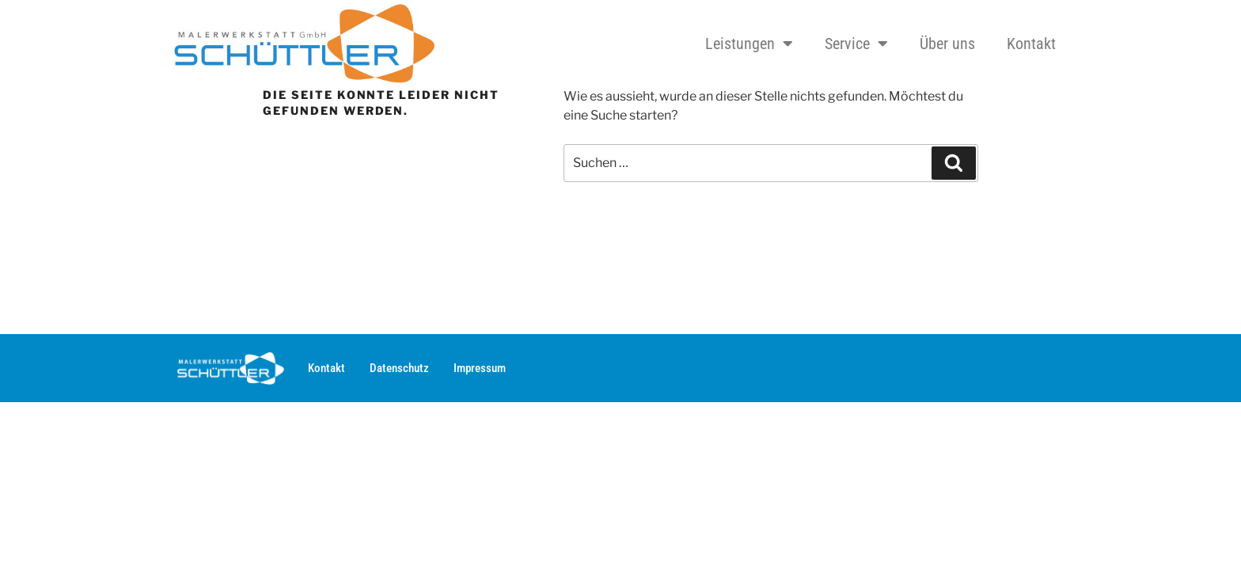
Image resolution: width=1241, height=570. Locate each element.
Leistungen (749, 43)
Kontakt (1031, 43)
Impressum (480, 368)
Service (856, 43)
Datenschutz (399, 368)
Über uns (947, 43)
